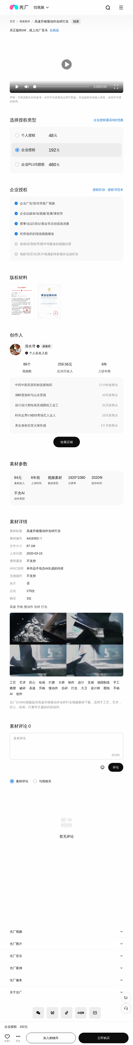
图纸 (107, 688)
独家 (76, 21)
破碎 (22, 688)
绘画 (42, 682)
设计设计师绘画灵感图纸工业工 (36, 405)
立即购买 (103, 1038)
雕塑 (13, 688)
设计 (81, 682)
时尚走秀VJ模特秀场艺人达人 (35, 415)
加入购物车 (51, 1038)
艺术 (22, 682)
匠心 (32, 682)
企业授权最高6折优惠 (108, 120)
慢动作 (53, 688)
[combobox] (42, 7)
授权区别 (99, 189)
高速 (32, 688)
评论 (116, 767)
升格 (42, 688)
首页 (12, 21)
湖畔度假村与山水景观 (30, 395)
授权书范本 (115, 189)
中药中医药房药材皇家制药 (33, 385)
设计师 (95, 688)
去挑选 (54, 30)
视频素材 (24, 21)
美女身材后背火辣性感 (30, 425)
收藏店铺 (66, 442)
